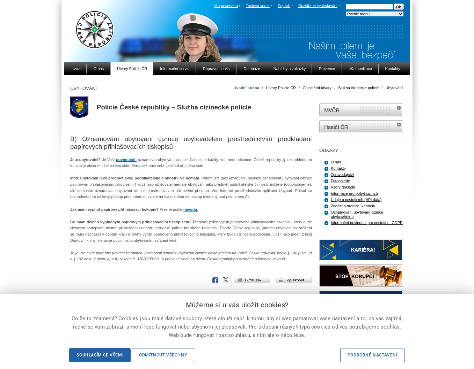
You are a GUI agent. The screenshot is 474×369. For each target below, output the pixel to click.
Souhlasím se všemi (99, 355)
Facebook (215, 280)
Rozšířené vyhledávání (317, 5)
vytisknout (294, 280)
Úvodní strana (246, 88)
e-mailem (252, 280)
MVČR (361, 109)
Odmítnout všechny (163, 355)
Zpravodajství (342, 174)
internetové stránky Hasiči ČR (361, 126)
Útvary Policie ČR (281, 88)
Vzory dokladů (343, 187)
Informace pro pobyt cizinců (354, 193)
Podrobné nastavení (373, 355)
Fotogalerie (340, 181)
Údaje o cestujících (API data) (356, 200)
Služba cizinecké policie (358, 88)
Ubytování (394, 88)
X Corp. (226, 280)
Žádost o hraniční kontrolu (353, 206)
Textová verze (258, 5)
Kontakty (338, 168)
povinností (126, 159)
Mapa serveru (226, 5)
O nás (336, 162)
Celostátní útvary (316, 88)
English (284, 5)
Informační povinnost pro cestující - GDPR (367, 223)
